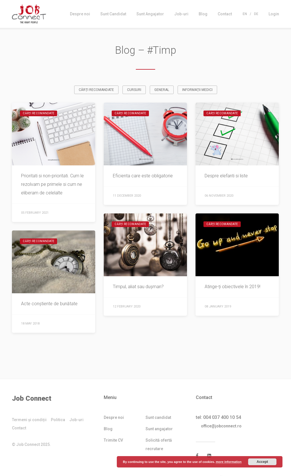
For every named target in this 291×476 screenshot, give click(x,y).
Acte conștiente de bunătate (49, 304)
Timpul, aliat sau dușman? (138, 287)
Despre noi (80, 14)
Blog (203, 14)
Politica (58, 420)
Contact (225, 14)
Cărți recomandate (96, 90)
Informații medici (197, 90)
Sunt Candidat (113, 14)
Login (274, 14)
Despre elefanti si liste (226, 176)
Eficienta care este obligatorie (143, 176)
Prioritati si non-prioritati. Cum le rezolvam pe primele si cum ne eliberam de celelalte (52, 184)
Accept (262, 462)
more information (228, 461)
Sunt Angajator (150, 14)
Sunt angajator (159, 429)
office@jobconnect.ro (223, 426)
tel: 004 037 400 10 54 (218, 417)
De (256, 14)
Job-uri (181, 14)
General (161, 90)
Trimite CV (113, 440)
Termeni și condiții (29, 420)
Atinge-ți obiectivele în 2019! (232, 287)
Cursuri (134, 90)
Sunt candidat (158, 417)
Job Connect (31, 399)
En (245, 14)
